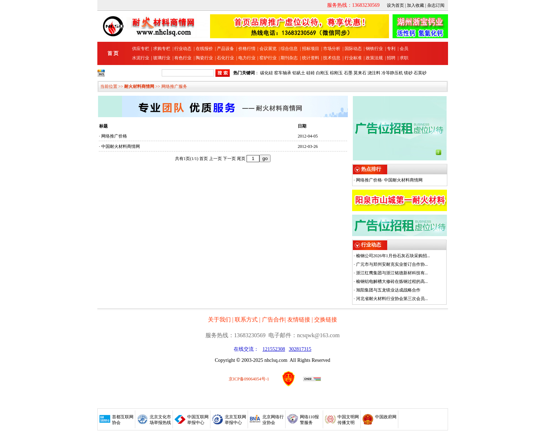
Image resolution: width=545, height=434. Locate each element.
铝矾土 (298, 72)
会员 (404, 48)
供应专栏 (140, 48)
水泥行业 (140, 57)
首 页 (113, 53)
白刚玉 (322, 72)
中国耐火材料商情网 (120, 146)
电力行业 (247, 57)
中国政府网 (385, 416)
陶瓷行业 (204, 57)
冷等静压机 (392, 72)
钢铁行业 (374, 48)
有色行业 (182, 57)
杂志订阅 (435, 5)
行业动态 (182, 48)
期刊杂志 (289, 57)
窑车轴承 (282, 72)
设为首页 (395, 5)
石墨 (348, 72)
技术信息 (331, 57)
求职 (404, 57)
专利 (391, 48)
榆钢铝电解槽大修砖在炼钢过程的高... (392, 281)
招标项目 (310, 48)
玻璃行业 (161, 57)
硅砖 (310, 72)
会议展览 (268, 48)
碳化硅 (266, 72)
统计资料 (310, 57)
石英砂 (420, 72)
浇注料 (374, 72)
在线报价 (204, 48)
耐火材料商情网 (139, 86)
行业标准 (353, 57)
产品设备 (225, 48)
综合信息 (289, 48)
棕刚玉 (336, 72)
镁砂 (408, 72)
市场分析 (331, 48)
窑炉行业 (268, 57)
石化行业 (225, 57)
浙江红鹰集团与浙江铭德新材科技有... (392, 272)
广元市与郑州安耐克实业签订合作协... (392, 264)
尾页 (241, 158)
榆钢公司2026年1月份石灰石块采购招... (393, 255)
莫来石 (360, 72)
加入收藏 (415, 5)
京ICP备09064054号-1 (249, 378)
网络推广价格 (114, 136)
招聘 (391, 57)
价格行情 (247, 48)
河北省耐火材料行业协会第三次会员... (392, 298)
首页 (203, 158)
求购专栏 (161, 48)
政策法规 (374, 57)
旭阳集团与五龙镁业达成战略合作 (388, 290)
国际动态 (353, 48)
